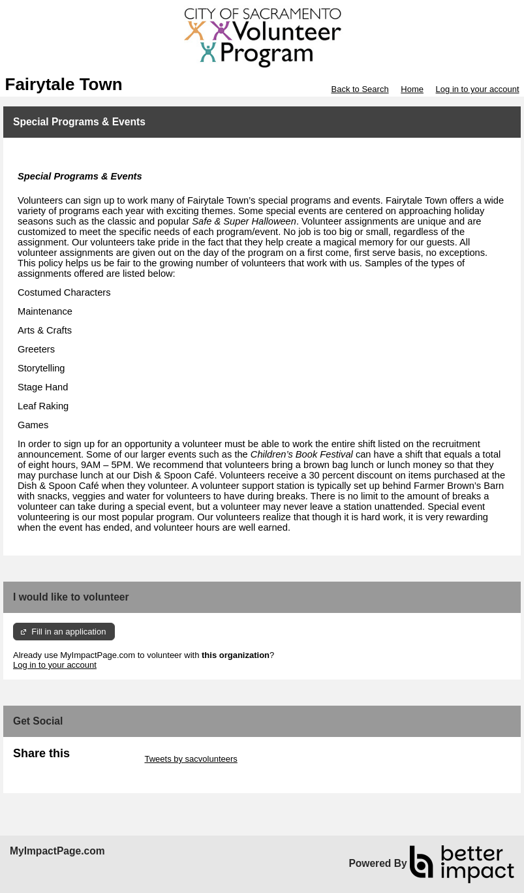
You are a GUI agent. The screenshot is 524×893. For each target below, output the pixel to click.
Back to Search (359, 89)
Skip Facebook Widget (55, 769)
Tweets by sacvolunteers (190, 759)
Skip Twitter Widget (106, 759)
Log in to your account (477, 89)
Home (412, 89)
